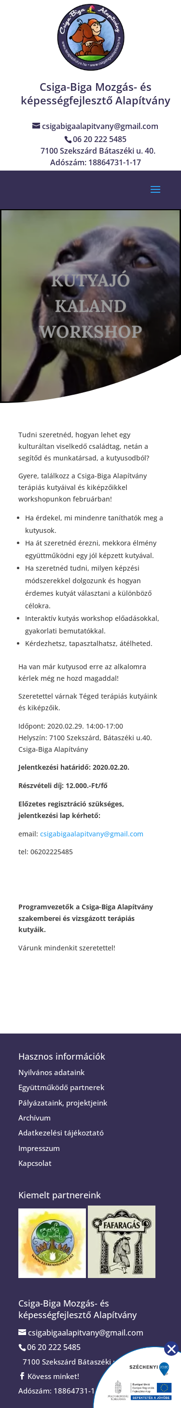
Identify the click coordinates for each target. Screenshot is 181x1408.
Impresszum (39, 1148)
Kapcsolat (35, 1163)
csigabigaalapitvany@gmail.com (91, 833)
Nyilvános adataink (51, 1072)
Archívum (34, 1117)
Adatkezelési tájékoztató (61, 1132)
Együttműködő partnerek (61, 1087)
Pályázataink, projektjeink (62, 1102)
